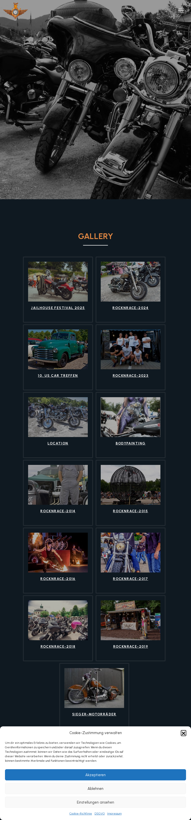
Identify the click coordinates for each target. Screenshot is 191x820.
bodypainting (131, 443)
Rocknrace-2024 (130, 308)
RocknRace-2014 (58, 511)
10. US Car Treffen (58, 376)
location (58, 443)
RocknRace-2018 (58, 647)
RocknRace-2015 (130, 511)
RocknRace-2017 (130, 579)
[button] (183, 732)
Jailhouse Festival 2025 (58, 308)
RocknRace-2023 (131, 376)
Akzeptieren (95, 775)
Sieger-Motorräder (94, 714)
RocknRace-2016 (58, 579)
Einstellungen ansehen (95, 802)
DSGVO (100, 813)
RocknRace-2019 (130, 647)
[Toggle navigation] (181, 10)
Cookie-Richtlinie (80, 813)
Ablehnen (95, 788)
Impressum (114, 813)
